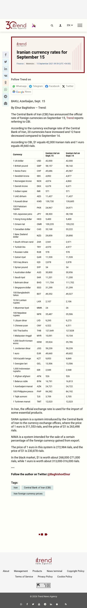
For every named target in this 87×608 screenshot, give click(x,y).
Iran (16, 487)
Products (37, 571)
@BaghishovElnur (59, 474)
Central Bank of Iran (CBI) (37, 487)
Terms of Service (24, 576)
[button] (5, 55)
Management (21, 571)
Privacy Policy (45, 576)
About (6, 571)
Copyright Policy (75, 571)
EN (68, 25)
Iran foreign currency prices (28, 493)
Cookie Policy (64, 576)
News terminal (54, 571)
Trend (70, 118)
